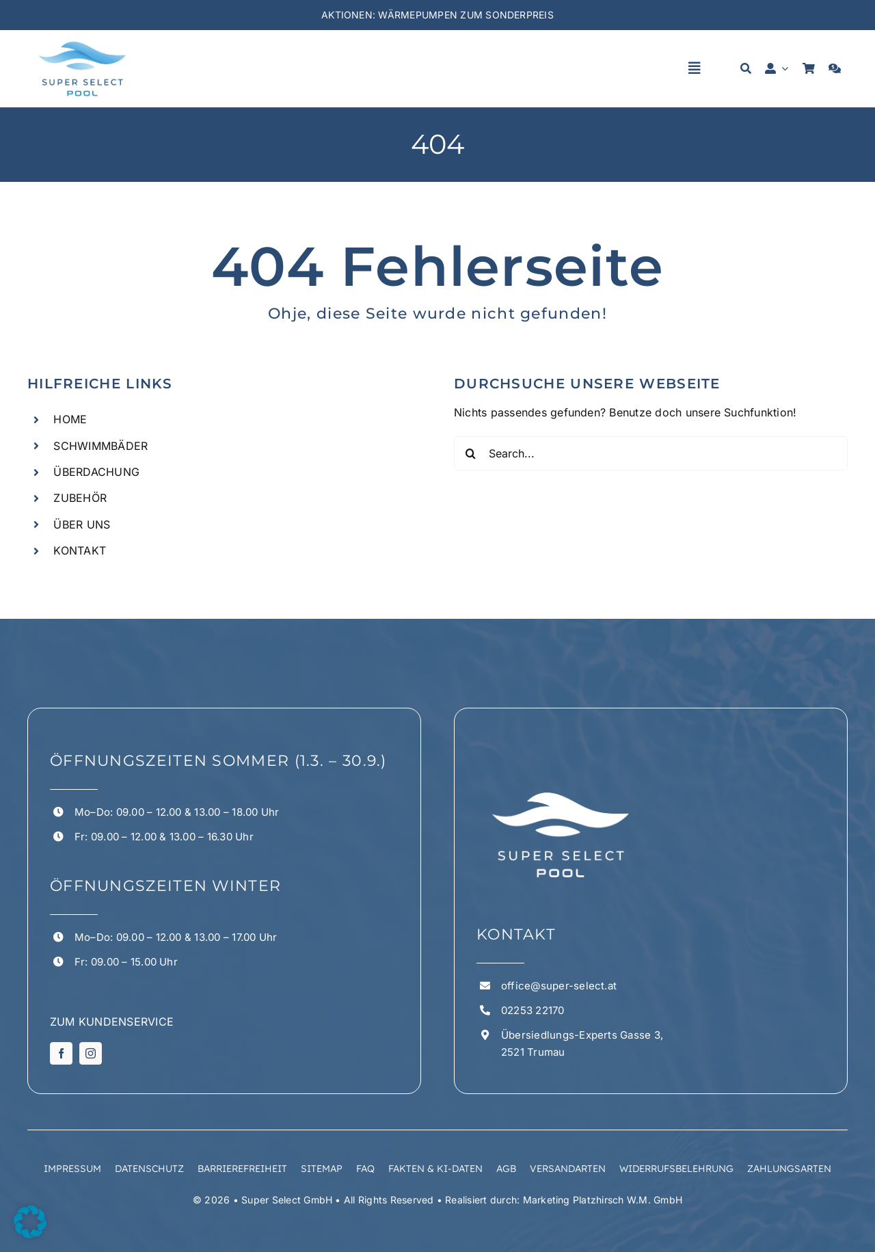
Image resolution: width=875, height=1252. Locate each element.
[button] (30, 1222)
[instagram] (90, 1053)
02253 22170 (533, 1010)
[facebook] (61, 1053)
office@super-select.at (559, 985)
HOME (70, 419)
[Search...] (651, 453)
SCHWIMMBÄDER (100, 446)
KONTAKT (79, 550)
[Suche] (745, 68)
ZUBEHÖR (80, 498)
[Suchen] (471, 453)
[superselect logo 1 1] (82, 42)
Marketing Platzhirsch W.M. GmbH (602, 1200)
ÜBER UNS (81, 524)
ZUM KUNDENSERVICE (112, 1021)
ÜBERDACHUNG (96, 472)
